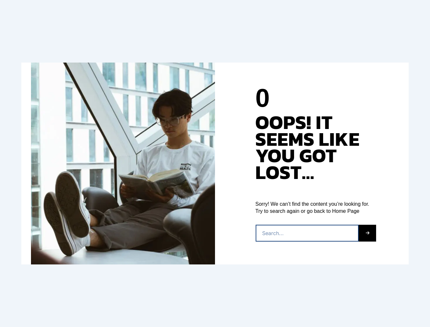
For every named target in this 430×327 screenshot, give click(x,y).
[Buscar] (367, 233)
